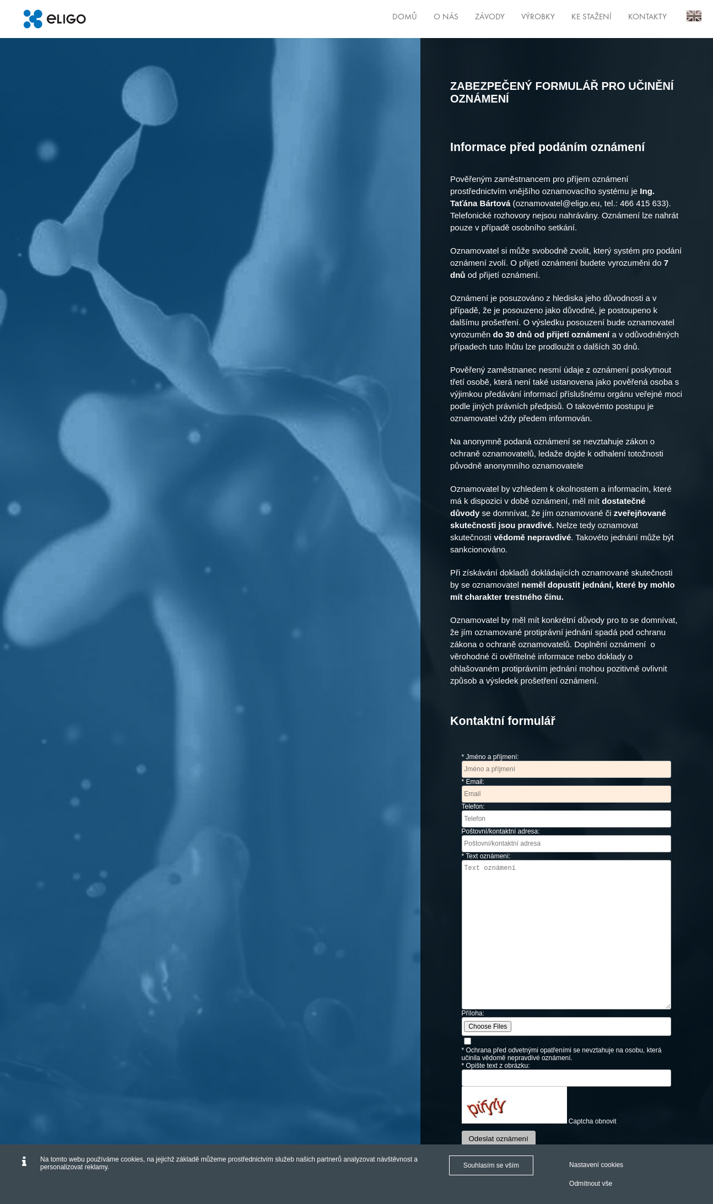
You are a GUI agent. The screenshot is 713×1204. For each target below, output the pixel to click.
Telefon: (473, 806)
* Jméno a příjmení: (490, 757)
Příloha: (473, 1013)
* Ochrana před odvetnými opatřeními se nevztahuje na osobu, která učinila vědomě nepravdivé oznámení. (562, 1054)
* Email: (473, 782)
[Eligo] (54, 19)
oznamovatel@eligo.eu (558, 203)
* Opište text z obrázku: (496, 1065)
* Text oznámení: (486, 856)
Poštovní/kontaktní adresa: (501, 831)
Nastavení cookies (596, 1165)
